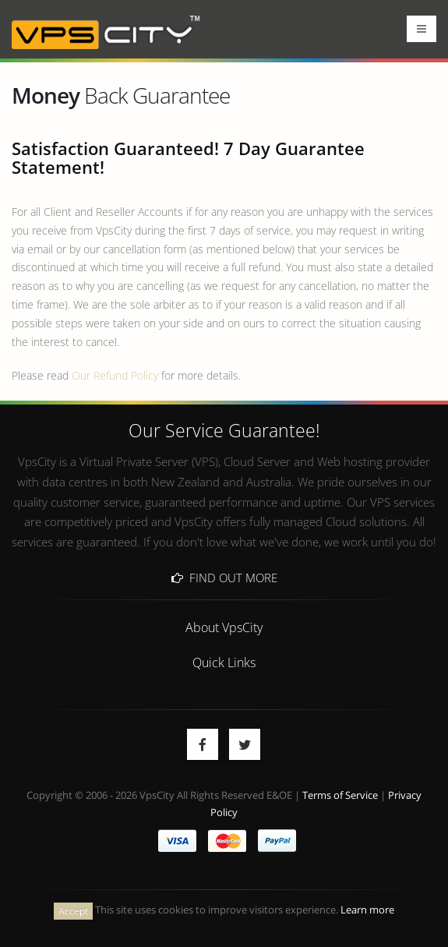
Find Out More (224, 577)
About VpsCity (224, 627)
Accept (73, 910)
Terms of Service (340, 795)
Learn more (367, 910)
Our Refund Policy (115, 375)
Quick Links (224, 662)
